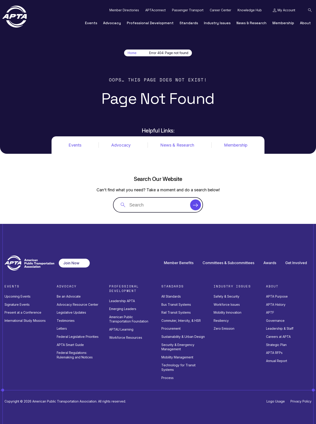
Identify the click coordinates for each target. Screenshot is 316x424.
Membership (283, 23)
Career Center (220, 10)
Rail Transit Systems (176, 312)
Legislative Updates (71, 312)
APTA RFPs (274, 353)
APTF (270, 312)
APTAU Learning (121, 329)
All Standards (171, 296)
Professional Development (150, 23)
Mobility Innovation (227, 312)
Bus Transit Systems (176, 304)
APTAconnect (155, 10)
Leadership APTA (122, 301)
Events (91, 23)
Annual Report (276, 361)
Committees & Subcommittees (228, 263)
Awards (269, 263)
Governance (275, 320)
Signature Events (17, 304)
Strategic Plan (276, 345)
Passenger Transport (187, 10)
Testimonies (66, 320)
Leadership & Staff (279, 328)
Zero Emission (224, 328)
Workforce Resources (125, 337)
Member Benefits (178, 263)
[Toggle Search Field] (310, 10)
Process (167, 378)
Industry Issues (217, 23)
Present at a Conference (23, 312)
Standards (188, 23)
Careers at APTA (278, 337)
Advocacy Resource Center (77, 304)
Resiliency (221, 320)
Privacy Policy (300, 401)
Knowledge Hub (250, 10)
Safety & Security (226, 296)
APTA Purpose (277, 296)
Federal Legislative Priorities (78, 337)
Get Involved (296, 263)
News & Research (251, 23)
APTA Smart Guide (70, 345)
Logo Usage (275, 401)
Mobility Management (177, 357)
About (305, 23)
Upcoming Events (18, 296)
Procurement (171, 328)
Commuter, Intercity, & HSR (181, 320)
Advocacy (112, 23)
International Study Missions (25, 320)
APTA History (275, 304)
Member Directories (124, 10)
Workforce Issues (227, 304)
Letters (62, 328)
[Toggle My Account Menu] (284, 10)
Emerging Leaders (122, 309)
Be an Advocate (69, 296)
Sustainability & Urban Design (183, 337)
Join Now (71, 263)
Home (132, 52)
